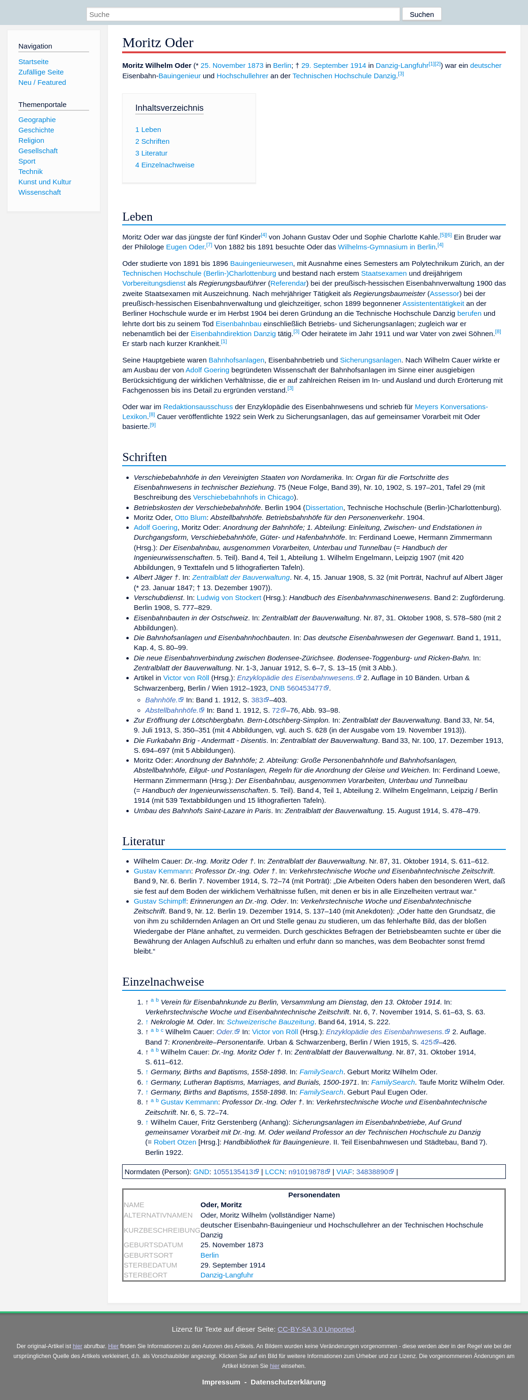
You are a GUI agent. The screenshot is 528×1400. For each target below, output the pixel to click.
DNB (277, 688)
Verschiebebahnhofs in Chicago (243, 497)
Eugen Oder (185, 247)
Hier (113, 1346)
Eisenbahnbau (238, 324)
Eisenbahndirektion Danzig (233, 333)
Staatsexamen (384, 273)
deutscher (486, 65)
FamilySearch (321, 1072)
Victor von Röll (186, 678)
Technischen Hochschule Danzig (344, 76)
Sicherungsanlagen (370, 360)
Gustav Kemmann (162, 871)
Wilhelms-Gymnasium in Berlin (387, 247)
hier (77, 1346)
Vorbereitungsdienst (153, 283)
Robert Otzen (175, 1142)
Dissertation (324, 507)
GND (201, 1172)
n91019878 (306, 1172)
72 (276, 710)
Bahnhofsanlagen (236, 360)
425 (426, 1042)
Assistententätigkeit (433, 303)
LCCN (274, 1172)
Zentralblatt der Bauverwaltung (241, 577)
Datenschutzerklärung (288, 1382)
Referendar (288, 283)
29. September (324, 65)
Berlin (282, 65)
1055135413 (233, 1172)
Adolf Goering (208, 370)
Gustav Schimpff (160, 901)
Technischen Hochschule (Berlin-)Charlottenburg (199, 273)
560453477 (305, 688)
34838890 (372, 1172)
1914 (358, 65)
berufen (469, 313)
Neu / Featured (42, 82)
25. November (222, 65)
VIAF (345, 1172)
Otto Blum (191, 517)
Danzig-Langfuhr (402, 65)
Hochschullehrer (243, 76)
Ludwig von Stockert (229, 597)
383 (257, 700)
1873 (256, 65)
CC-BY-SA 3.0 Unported (316, 1329)
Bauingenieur (179, 76)
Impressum (221, 1382)
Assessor (444, 293)
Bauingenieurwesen (261, 263)
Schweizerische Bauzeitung (270, 1022)
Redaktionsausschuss (198, 407)
